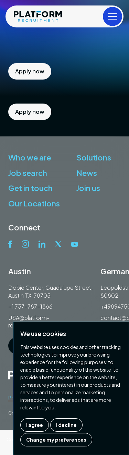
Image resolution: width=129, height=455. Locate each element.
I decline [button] (66, 425)
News (86, 173)
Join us (88, 188)
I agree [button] (34, 425)
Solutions (93, 157)
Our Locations (34, 203)
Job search (27, 173)
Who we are (29, 157)
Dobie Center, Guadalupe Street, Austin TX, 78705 (50, 291)
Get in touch (30, 188)
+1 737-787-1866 (30, 306)
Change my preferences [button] (56, 439)
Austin (19, 271)
